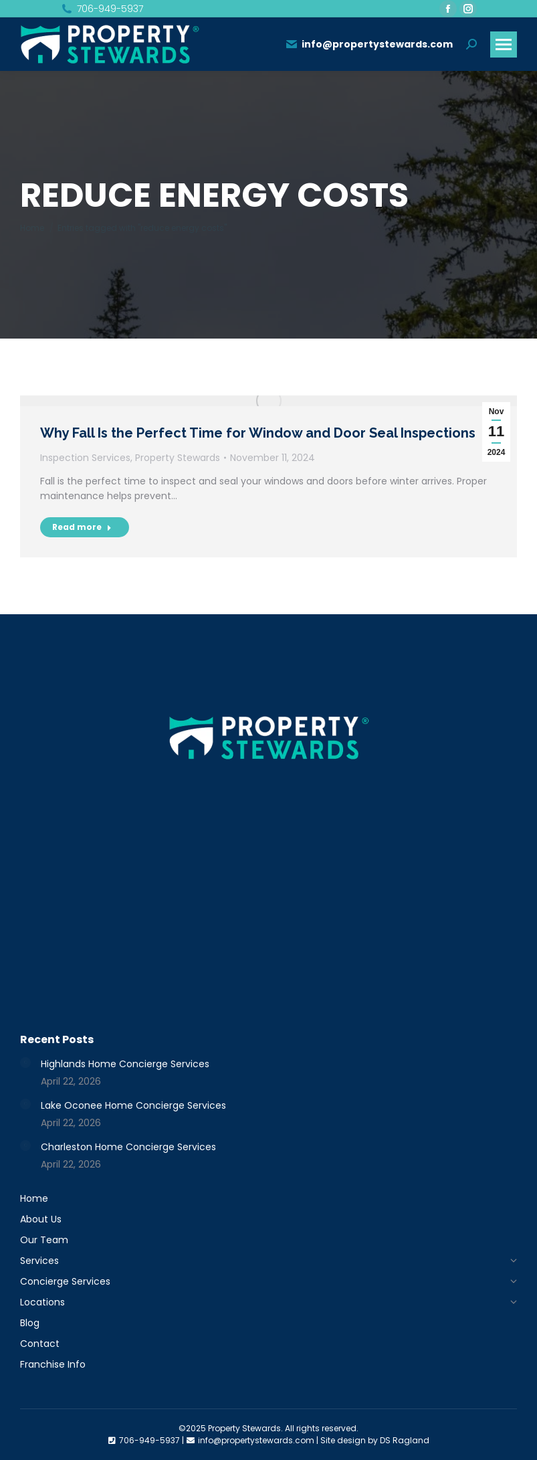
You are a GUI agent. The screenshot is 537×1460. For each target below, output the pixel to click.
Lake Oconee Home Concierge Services (133, 1105)
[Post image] (25, 1062)
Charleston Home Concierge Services (128, 1147)
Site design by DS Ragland (374, 1440)
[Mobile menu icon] (503, 44)
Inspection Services (85, 457)
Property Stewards (177, 457)
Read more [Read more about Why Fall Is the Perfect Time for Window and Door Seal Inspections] (82, 527)
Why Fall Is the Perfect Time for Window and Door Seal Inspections (257, 433)
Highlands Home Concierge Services (125, 1064)
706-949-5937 (101, 8)
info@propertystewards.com (369, 44)
